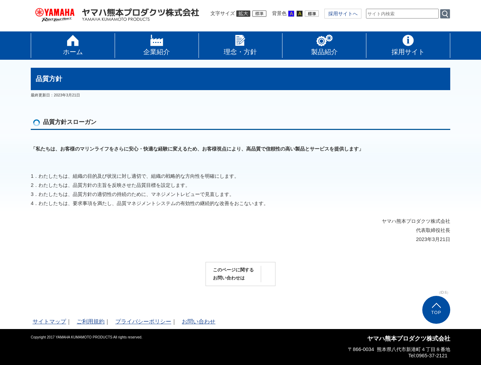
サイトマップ (49, 321)
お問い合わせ (198, 321)
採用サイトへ (343, 13)
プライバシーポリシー (143, 321)
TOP (436, 312)
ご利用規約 (91, 321)
